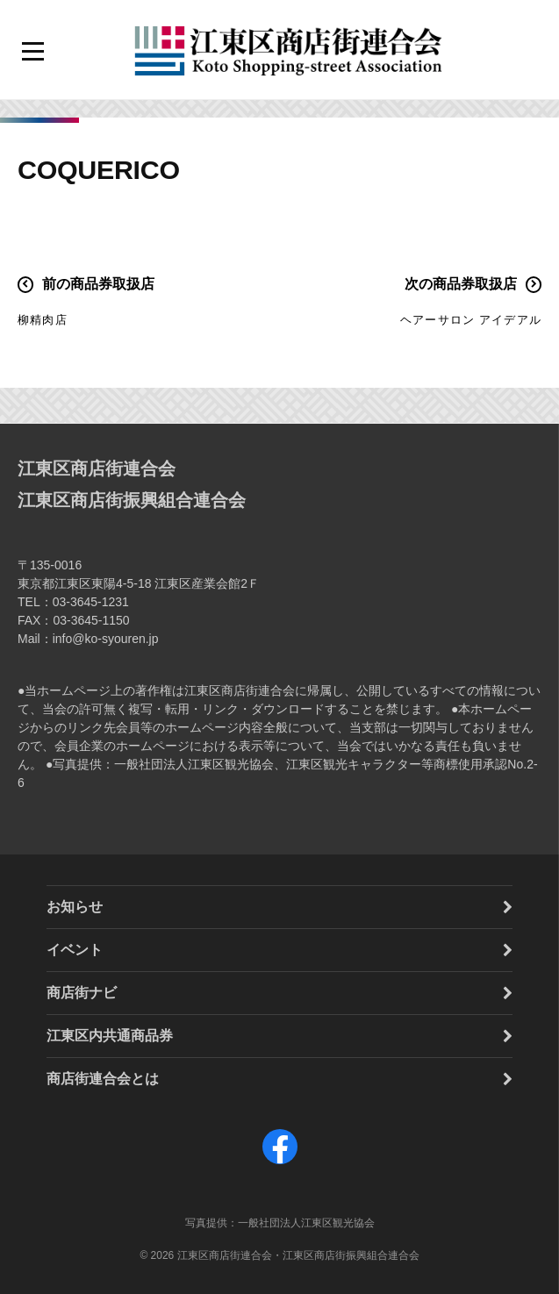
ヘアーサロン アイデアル (470, 319)
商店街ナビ (82, 992)
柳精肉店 (43, 319)
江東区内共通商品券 (110, 1035)
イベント (75, 949)
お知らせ (75, 906)
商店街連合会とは (103, 1078)
